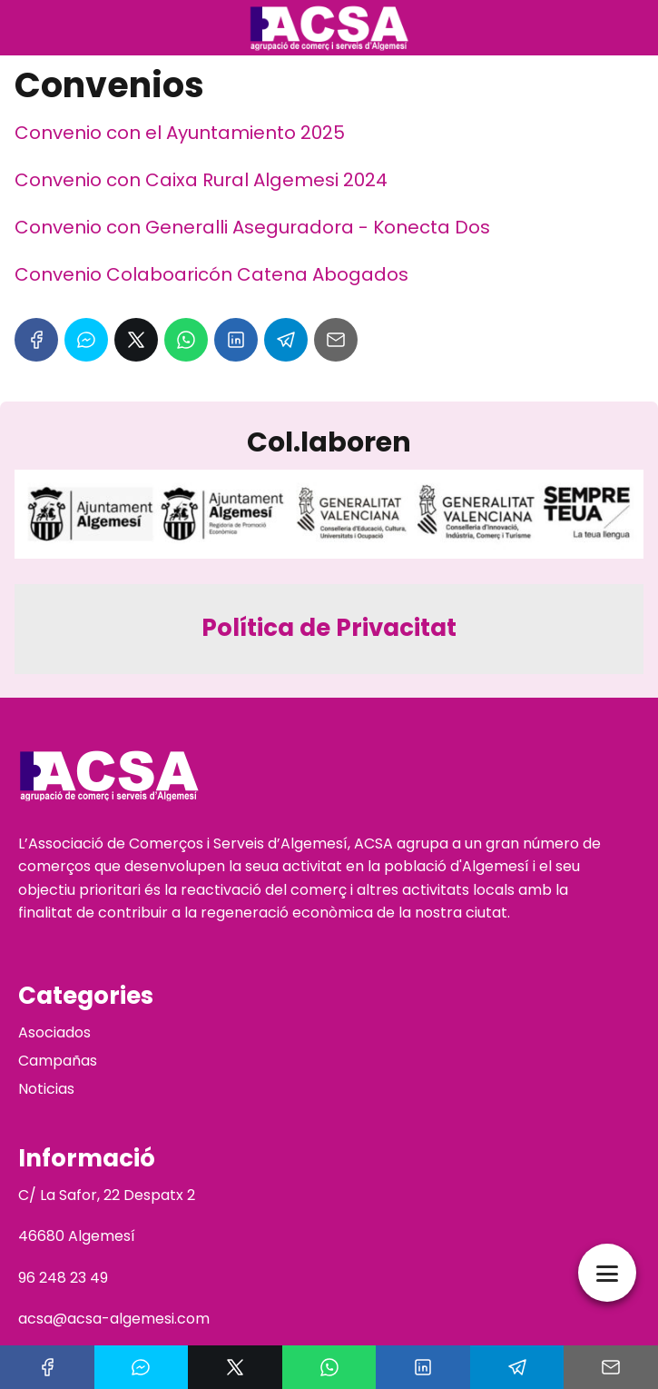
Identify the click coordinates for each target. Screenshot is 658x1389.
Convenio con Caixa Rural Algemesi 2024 (201, 180)
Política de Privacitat (329, 627)
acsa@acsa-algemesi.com (114, 1318)
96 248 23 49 (63, 1277)
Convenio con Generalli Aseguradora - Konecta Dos (252, 227)
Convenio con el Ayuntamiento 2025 (180, 132)
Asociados (54, 1032)
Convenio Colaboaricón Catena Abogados (211, 274)
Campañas (57, 1060)
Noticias (46, 1088)
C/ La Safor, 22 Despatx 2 (106, 1195)
